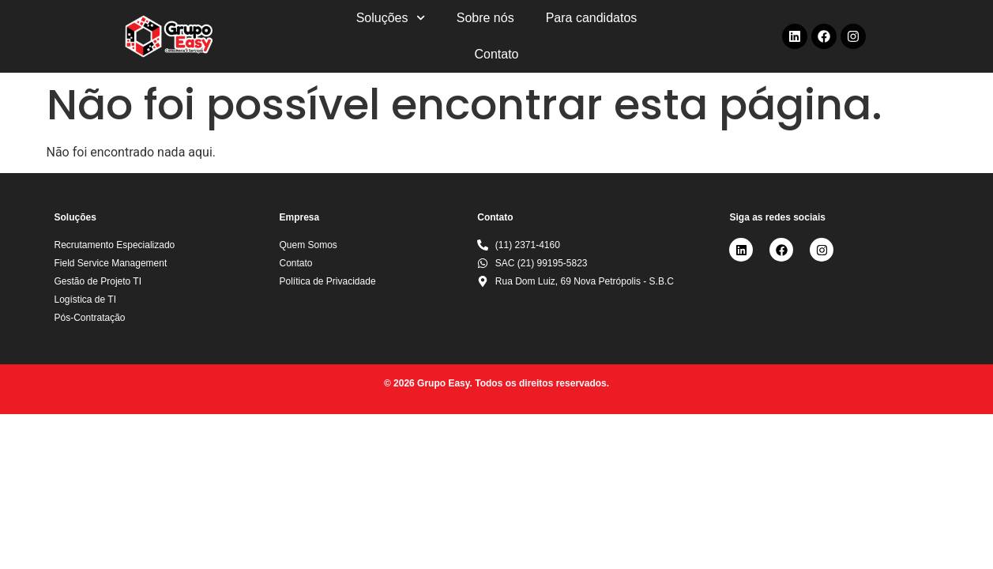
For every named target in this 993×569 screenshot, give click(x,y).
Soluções (390, 18)
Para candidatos (592, 17)
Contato (496, 54)
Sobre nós (485, 17)
